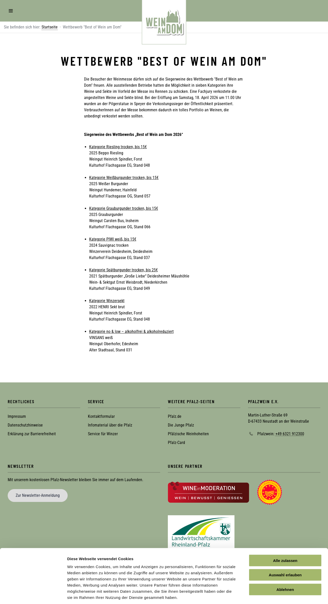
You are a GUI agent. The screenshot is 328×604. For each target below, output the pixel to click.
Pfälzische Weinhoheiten (188, 433)
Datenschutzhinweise (25, 425)
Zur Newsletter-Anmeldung (38, 495)
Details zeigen (272, 594)
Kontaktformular (101, 416)
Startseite (50, 27)
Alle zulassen (285, 536)
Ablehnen (285, 565)
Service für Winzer (103, 433)
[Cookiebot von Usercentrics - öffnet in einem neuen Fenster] (33, 594)
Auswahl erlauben (285, 551)
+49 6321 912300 (289, 433)
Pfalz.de (174, 416)
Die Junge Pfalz (181, 425)
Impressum (17, 416)
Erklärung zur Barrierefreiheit (32, 433)
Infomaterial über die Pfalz (110, 425)
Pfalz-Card (176, 442)
